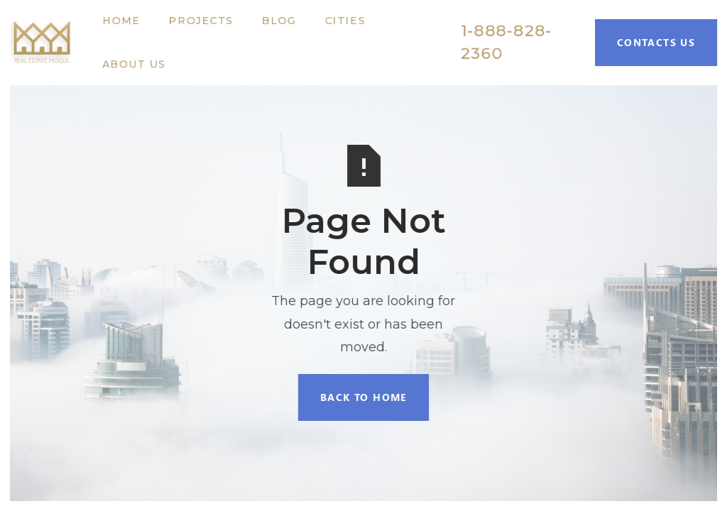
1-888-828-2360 (506, 42)
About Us (133, 63)
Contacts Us (656, 42)
